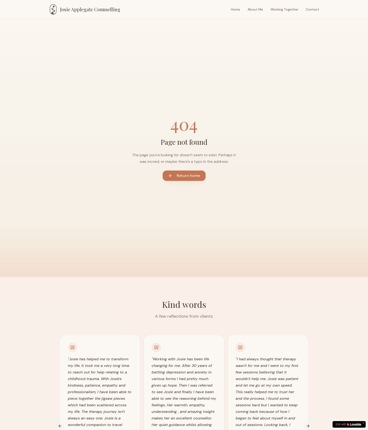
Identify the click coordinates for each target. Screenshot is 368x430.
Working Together (284, 9)
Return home (184, 175)
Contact (312, 9)
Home (235, 9)
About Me (255, 9)
